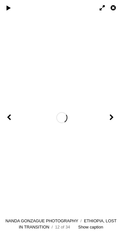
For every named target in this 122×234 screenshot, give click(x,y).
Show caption (90, 227)
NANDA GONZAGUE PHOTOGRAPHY (42, 220)
